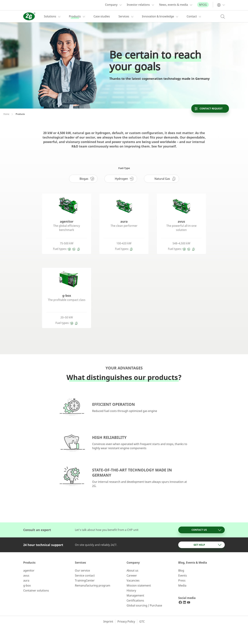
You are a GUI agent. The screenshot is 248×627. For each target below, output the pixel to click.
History (131, 590)
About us (132, 570)
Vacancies (133, 580)
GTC (142, 621)
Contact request (208, 108)
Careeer (132, 575)
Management (135, 595)
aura (26, 580)
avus (26, 575)
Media (182, 585)
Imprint (108, 621)
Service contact (85, 575)
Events (182, 575)
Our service (82, 570)
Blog (181, 570)
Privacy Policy (126, 621)
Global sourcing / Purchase (144, 605)
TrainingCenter (85, 580)
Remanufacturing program (92, 585)
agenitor (28, 570)
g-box (27, 585)
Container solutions (36, 590)
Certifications (135, 600)
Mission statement (139, 585)
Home (6, 114)
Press (181, 580)
